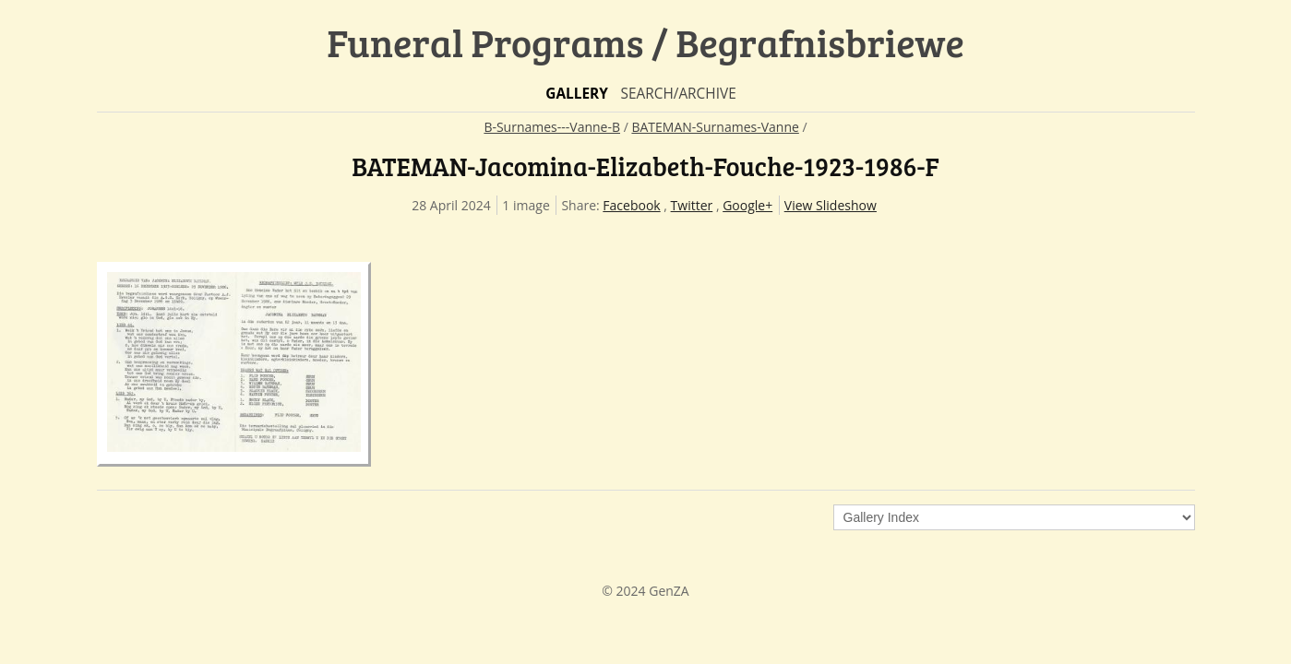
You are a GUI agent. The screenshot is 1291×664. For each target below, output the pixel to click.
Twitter (692, 205)
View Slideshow (830, 205)
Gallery (576, 93)
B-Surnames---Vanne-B (552, 127)
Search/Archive (677, 93)
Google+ (747, 205)
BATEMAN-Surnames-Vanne (714, 127)
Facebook (631, 205)
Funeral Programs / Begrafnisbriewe (645, 42)
